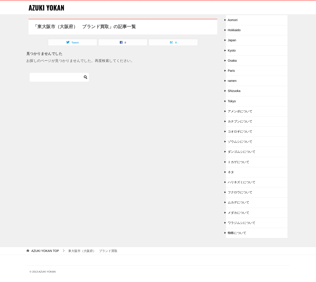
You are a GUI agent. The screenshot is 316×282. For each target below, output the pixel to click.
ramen (232, 81)
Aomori (232, 20)
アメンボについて (240, 111)
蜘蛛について (237, 233)
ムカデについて (238, 202)
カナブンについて (240, 121)
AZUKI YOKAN (46, 8)
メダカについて (238, 212)
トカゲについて (238, 162)
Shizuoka (234, 91)
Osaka (232, 60)
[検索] (59, 77)
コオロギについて (240, 131)
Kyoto (232, 50)
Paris (231, 70)
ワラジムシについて (241, 223)
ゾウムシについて (240, 141)
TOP (45, 251)
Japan (232, 40)
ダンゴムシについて (241, 151)
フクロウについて (240, 192)
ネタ (231, 172)
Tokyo (232, 101)
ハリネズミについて (241, 182)
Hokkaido (234, 30)
